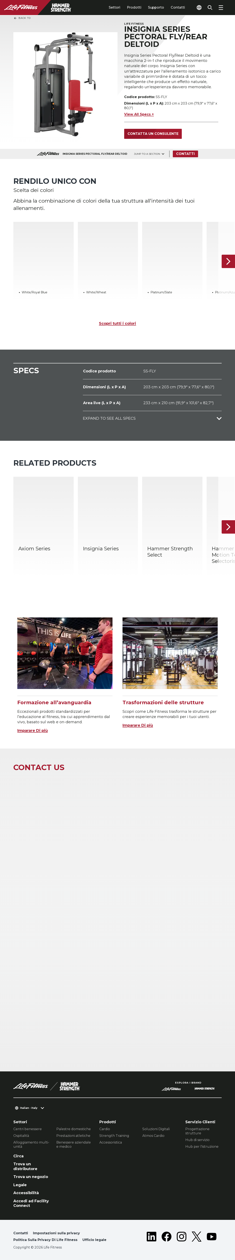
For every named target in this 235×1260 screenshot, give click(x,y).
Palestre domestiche (73, 1129)
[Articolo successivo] (228, 261)
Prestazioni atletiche (73, 1136)
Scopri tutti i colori (117, 323)
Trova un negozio (30, 1176)
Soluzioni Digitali (156, 1129)
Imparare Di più (32, 730)
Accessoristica (110, 1142)
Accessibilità (26, 1193)
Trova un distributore (25, 1166)
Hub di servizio (197, 1140)
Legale (20, 1185)
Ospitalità (21, 1136)
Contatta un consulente (153, 134)
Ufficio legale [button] (94, 1240)
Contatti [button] (20, 1233)
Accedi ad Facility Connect (31, 1203)
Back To (22, 18)
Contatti (178, 7)
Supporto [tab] (156, 7)
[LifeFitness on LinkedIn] (152, 1237)
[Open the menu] (221, 7)
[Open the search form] (210, 7)
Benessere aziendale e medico (73, 1144)
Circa (18, 1156)
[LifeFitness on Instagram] (182, 1237)
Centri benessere (27, 1129)
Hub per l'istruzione (202, 1147)
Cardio (104, 1129)
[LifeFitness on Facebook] (167, 1237)
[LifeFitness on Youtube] (212, 1237)
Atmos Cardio (153, 1136)
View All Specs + (139, 114)
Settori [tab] (114, 7)
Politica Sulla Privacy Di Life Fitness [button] (45, 1240)
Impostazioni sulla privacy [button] (56, 1233)
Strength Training (114, 1136)
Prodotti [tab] (134, 7)
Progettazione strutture (197, 1131)
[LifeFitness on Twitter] (197, 1237)
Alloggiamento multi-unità (31, 1144)
